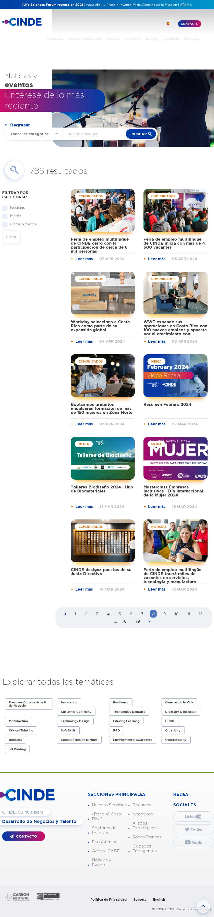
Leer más (84, 259)
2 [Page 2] (86, 613)
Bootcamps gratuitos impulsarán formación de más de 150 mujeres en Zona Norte (101, 408)
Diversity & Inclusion (180, 711)
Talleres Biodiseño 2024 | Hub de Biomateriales (102, 489)
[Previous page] (65, 614)
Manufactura (18, 721)
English (159, 899)
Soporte (139, 899)
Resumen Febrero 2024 (167, 404)
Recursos (141, 805)
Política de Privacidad (108, 899)
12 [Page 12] (200, 613)
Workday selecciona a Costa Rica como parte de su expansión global (100, 325)
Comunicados (21, 224)
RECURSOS (171, 38)
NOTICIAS (192, 38)
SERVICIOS (55, 38)
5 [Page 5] (120, 613)
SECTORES (133, 38)
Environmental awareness (132, 739)
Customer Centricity (76, 711)
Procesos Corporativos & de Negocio (27, 704)
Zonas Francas (146, 837)
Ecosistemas (104, 842)
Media (14, 216)
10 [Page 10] (177, 613)
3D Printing (17, 749)
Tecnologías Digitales (129, 711)
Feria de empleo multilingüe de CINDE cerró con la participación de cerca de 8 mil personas (100, 245)
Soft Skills (68, 730)
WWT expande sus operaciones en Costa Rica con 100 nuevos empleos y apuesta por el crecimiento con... (175, 327)
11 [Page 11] (188, 613)
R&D (116, 730)
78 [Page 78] (124, 621)
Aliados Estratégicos (145, 825)
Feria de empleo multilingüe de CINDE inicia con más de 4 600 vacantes (174, 243)
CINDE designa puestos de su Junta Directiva (101, 571)
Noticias (16, 208)
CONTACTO (189, 23)
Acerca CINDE (106, 851)
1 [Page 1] (75, 613)
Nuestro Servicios (109, 805)
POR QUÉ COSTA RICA (85, 38)
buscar (139, 134)
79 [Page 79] (137, 621)
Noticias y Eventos (101, 862)
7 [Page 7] (142, 613)
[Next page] (149, 621)
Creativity (172, 730)
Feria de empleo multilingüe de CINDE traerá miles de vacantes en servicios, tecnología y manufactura (172, 575)
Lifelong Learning (126, 721)
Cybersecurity (176, 739)
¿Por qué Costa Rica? (107, 816)
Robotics (15, 739)
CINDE (170, 721)
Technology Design (75, 721)
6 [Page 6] (131, 613)
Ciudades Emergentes (144, 848)
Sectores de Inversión (104, 830)
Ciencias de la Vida (179, 702)
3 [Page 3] (97, 613)
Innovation (69, 702)
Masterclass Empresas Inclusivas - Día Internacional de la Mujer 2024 (173, 491)
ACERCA (151, 38)
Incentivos (142, 814)
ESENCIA (113, 38)
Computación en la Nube (79, 739)
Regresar (20, 124)
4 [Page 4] (108, 613)
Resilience (120, 702)
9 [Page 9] (164, 613)
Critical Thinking (21, 730)
